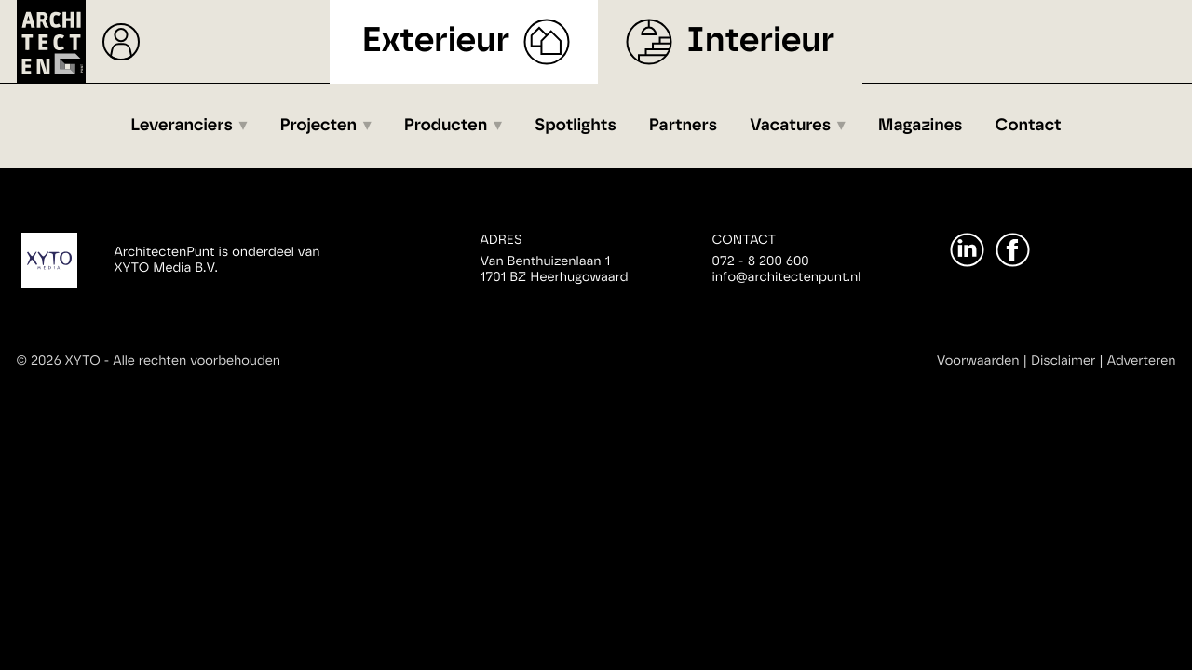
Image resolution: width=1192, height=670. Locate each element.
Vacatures (790, 125)
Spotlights (575, 125)
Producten (446, 125)
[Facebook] (1013, 250)
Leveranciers (181, 125)
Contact (1029, 125)
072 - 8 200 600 (760, 261)
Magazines (920, 125)
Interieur (760, 41)
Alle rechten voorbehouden (196, 361)
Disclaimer (1063, 361)
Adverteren (1141, 361)
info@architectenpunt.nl (786, 277)
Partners (683, 125)
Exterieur (436, 41)
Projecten (319, 125)
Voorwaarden (978, 361)
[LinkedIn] (967, 250)
